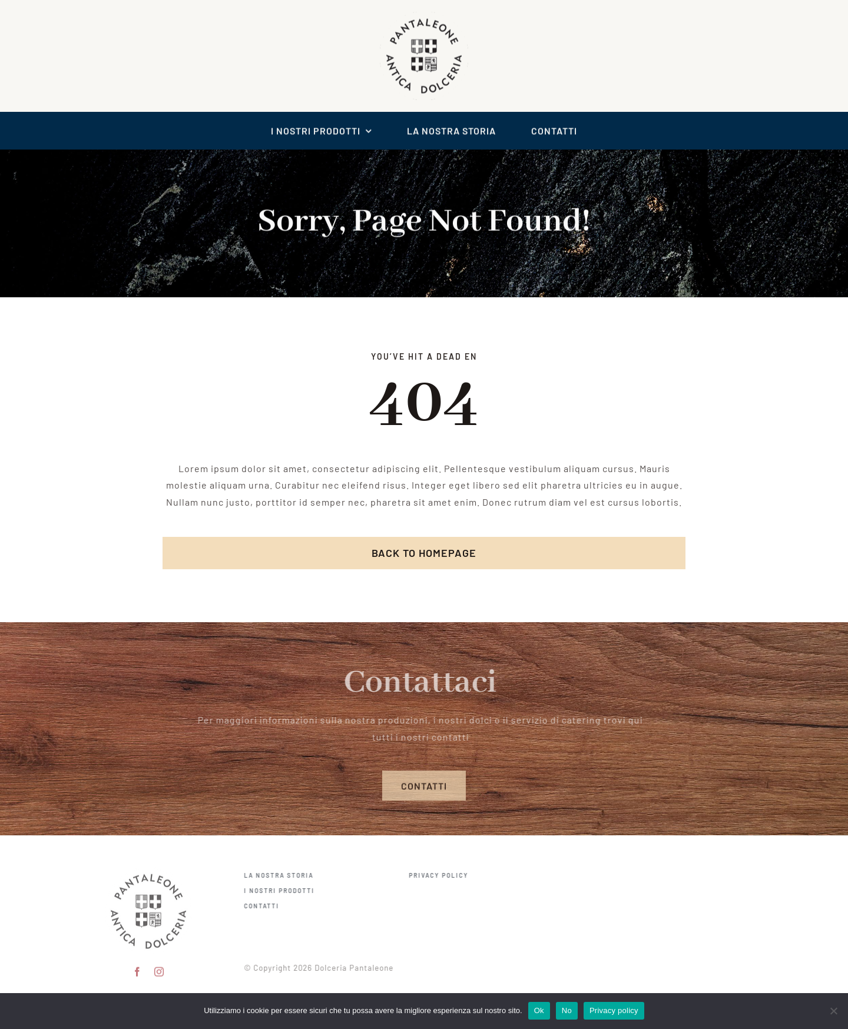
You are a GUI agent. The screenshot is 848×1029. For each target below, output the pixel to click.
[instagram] (159, 967)
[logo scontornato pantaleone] (424, 15)
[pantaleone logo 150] (148, 867)
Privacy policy (613, 1010)
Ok (539, 1010)
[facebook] (137, 967)
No (567, 1010)
